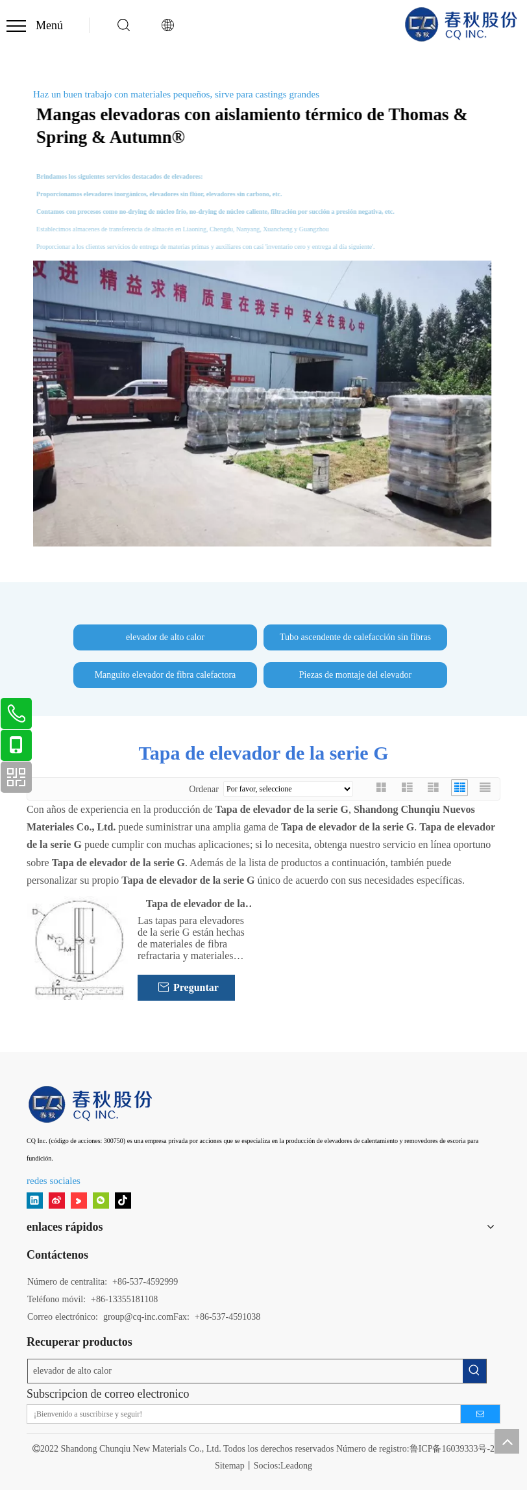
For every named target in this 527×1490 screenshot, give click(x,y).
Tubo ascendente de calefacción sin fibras (355, 637)
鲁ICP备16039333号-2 (452, 1449)
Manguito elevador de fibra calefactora (165, 675)
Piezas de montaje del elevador (355, 675)
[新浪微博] (57, 1200)
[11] (91, 1104)
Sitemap (230, 1466)
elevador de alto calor (165, 637)
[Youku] (79, 1200)
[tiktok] (123, 1200)
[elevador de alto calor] (245, 1371)
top (507, 1441)
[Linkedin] (35, 1200)
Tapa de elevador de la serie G (195, 905)
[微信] (101, 1200)
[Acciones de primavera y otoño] (263, 403)
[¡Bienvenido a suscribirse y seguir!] (239, 1414)
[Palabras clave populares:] (474, 1371)
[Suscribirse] (480, 1414)
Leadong (296, 1466)
